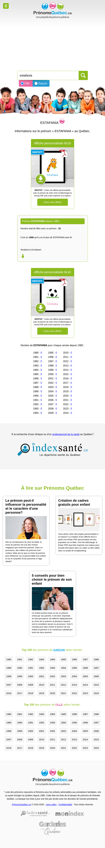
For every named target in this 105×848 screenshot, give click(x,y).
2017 (19, 693)
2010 (41, 684)
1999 (19, 676)
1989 (8, 668)
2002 (52, 676)
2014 (85, 684)
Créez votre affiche (52, 202)
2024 (96, 693)
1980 (8, 659)
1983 (41, 659)
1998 (8, 676)
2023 (85, 693)
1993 (52, 668)
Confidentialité (65, 804)
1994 (63, 668)
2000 (30, 676)
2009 (30, 684)
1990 (19, 668)
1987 (85, 659)
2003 (63, 676)
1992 (41, 668)
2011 (52, 684)
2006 (96, 676)
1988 (96, 659)
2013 (74, 684)
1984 (52, 659)
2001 (41, 676)
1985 (63, 659)
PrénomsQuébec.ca (21, 804)
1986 (74, 659)
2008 (19, 684)
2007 (8, 684)
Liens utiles (51, 804)
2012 (63, 684)
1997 (96, 668)
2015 (96, 684)
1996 (85, 668)
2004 (74, 676)
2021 (63, 693)
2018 (30, 693)
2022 (74, 693)
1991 (30, 668)
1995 (74, 668)
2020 (52, 693)
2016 (8, 693)
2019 (41, 693)
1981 (19, 659)
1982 (30, 659)
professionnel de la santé (66, 434)
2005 (85, 676)
